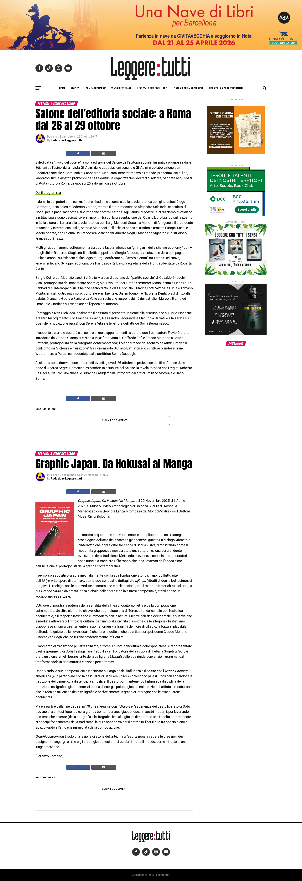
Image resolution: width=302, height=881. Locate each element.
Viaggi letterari (121, 88)
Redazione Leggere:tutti (66, 140)
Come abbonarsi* (96, 88)
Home (62, 88)
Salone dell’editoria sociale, (132, 162)
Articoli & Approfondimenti (226, 88)
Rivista (75, 88)
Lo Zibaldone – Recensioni (188, 88)
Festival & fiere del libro (152, 88)
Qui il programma (48, 193)
